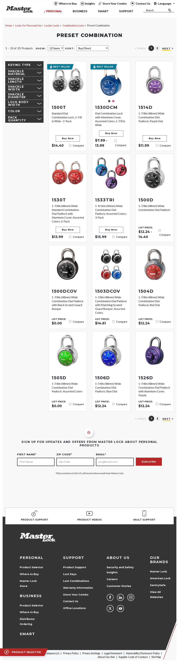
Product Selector (31, 567)
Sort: (70, 48)
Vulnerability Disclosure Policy (143, 653)
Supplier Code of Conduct (133, 656)
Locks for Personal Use (28, 25)
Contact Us (70, 601)
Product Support (74, 567)
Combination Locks (73, 25)
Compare (78, 145)
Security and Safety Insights (120, 570)
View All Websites (156, 594)
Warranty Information (78, 587)
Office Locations (74, 608)
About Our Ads (106, 656)
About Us (118, 558)
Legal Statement (113, 653)
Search (149, 10)
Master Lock (158, 571)
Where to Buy (29, 574)
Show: (40, 48)
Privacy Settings (91, 653)
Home (8, 25)
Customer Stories (119, 586)
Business (31, 596)
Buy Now (68, 138)
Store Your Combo (75, 594)
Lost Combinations (76, 581)
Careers (112, 579)
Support (73, 558)
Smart (27, 634)
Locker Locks (52, 25)
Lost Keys (70, 574)
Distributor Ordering (27, 621)
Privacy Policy (70, 653)
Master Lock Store (28, 583)
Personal (31, 558)
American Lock (160, 578)
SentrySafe (158, 585)
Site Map (156, 656)
